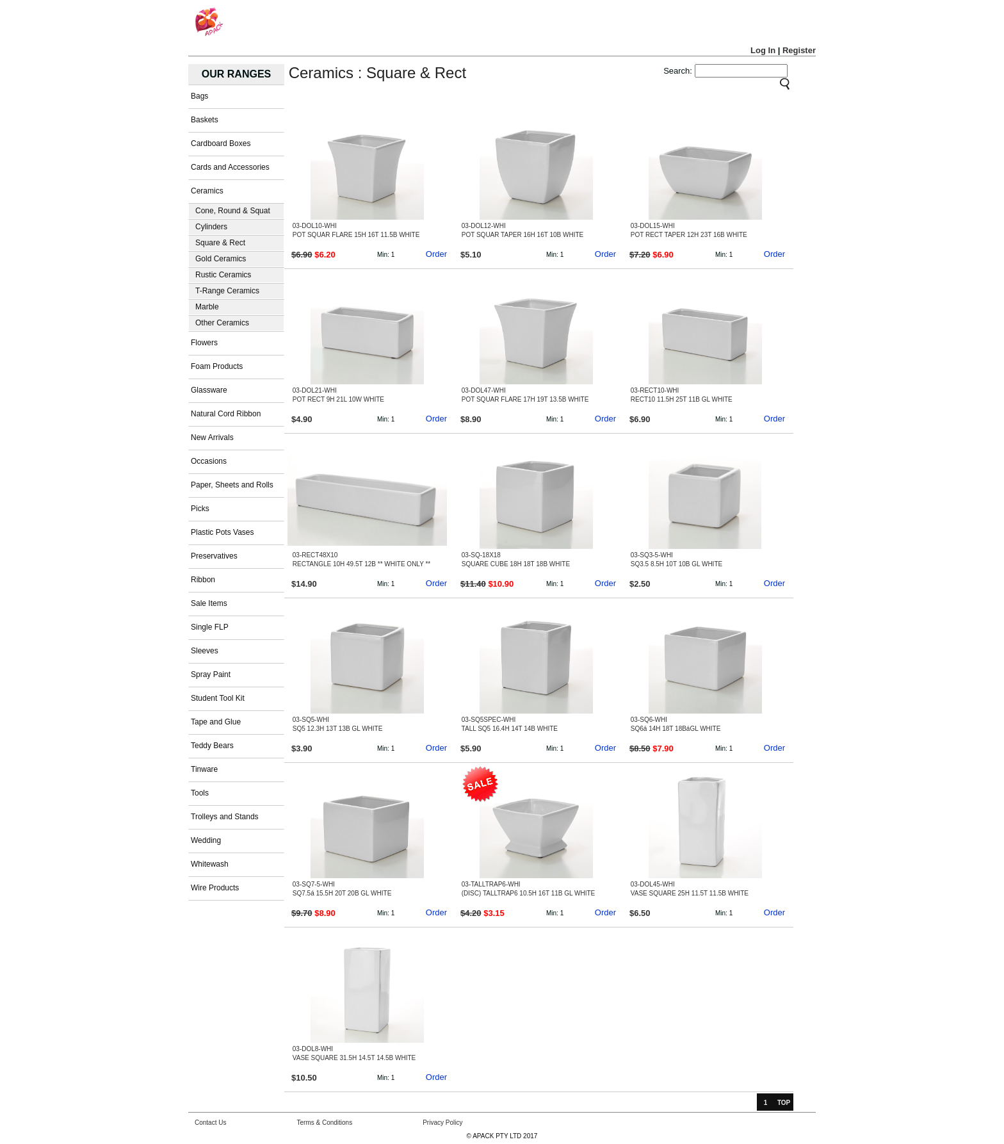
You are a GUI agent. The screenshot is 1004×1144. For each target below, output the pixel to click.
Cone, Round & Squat (232, 210)
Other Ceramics (222, 322)
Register (799, 50)
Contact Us (210, 1122)
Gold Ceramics (220, 258)
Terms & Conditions (324, 1122)
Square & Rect (220, 242)
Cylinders (211, 226)
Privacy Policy (442, 1122)
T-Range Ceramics (227, 290)
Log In (762, 50)
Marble (207, 306)
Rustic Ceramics (223, 274)
